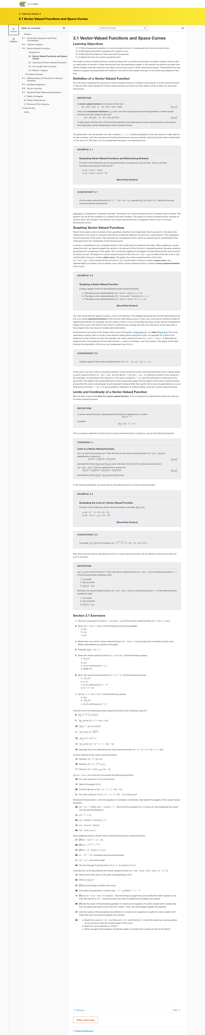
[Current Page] (46, 57)
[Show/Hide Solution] (127, 179)
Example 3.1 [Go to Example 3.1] (79, 213)
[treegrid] (43, 73)
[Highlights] (13, 40)
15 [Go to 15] (76, 759)
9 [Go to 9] (75, 720)
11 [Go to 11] (76, 731)
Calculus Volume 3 (30, 13)
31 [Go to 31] (76, 860)
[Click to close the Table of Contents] (13, 30)
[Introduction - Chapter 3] (46, 52)
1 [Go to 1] (75, 620)
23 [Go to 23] (76, 815)
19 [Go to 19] (76, 784)
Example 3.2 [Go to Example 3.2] (140, 332)
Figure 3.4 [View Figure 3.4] (162, 332)
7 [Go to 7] (75, 694)
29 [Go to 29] (76, 850)
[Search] (145, 28)
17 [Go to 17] (76, 769)
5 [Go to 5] (75, 655)
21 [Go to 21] (76, 794)
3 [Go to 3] (75, 641)
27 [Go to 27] (76, 839)
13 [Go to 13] (76, 744)
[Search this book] (120, 28)
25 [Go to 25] (76, 825)
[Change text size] (182, 28)
